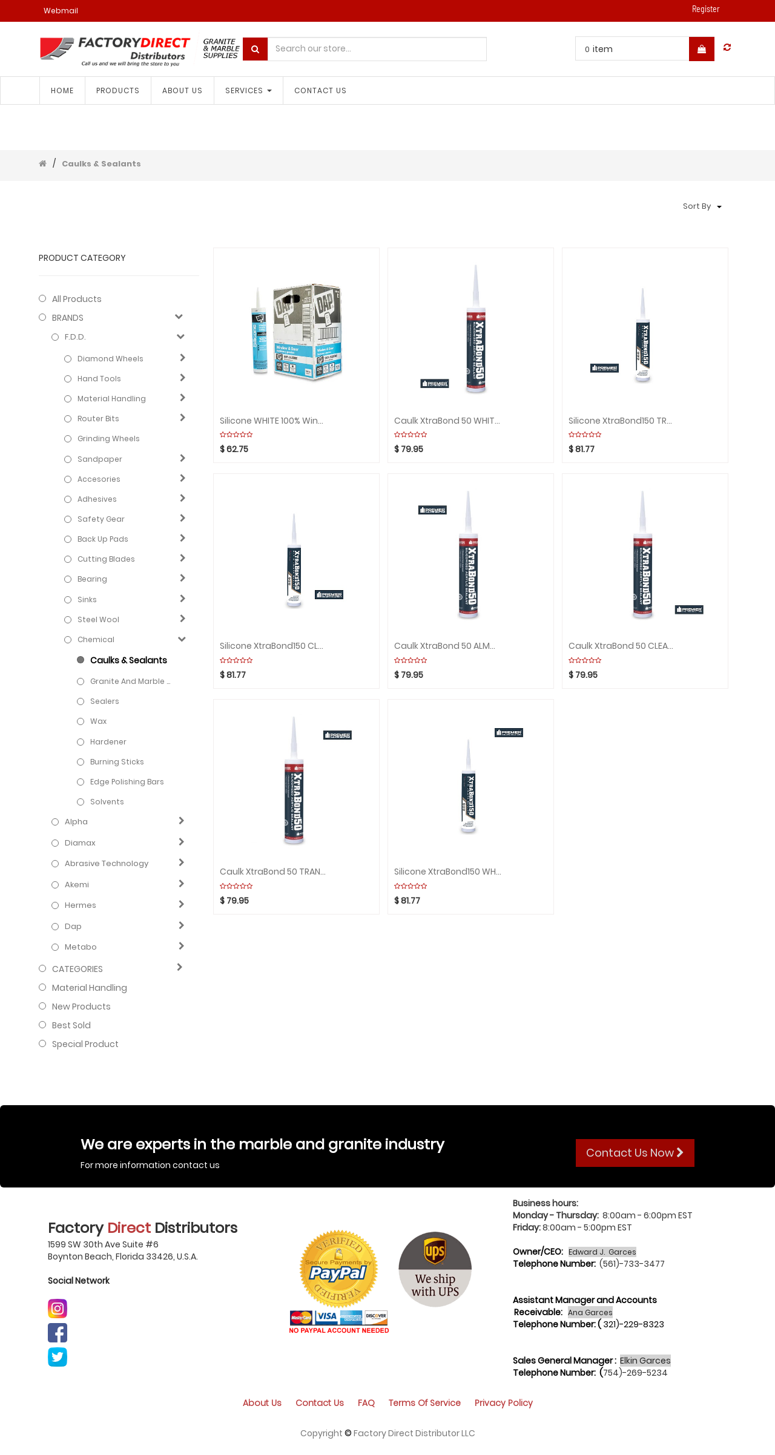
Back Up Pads (103, 539)
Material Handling (112, 398)
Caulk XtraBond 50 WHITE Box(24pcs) (447, 420)
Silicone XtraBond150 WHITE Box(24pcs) (447, 871)
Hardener (108, 742)
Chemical (96, 639)
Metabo (81, 947)
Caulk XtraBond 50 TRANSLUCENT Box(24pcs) (273, 871)
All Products (77, 299)
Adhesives (97, 499)
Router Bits (98, 418)
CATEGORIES (77, 969)
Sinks (87, 599)
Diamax (80, 843)
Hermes (80, 905)
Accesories (99, 479)
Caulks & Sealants (101, 163)
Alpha (76, 821)
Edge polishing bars (127, 782)
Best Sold (71, 1025)
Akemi (77, 884)
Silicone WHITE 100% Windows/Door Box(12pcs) (273, 420)
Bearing (92, 579)
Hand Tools (99, 378)
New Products (81, 1006)
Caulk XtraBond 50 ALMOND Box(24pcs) (447, 646)
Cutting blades (106, 559)
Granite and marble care (132, 681)
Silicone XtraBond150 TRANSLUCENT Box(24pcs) (622, 420)
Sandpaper (100, 459)
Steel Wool (98, 619)
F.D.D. (75, 337)
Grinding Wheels (109, 438)
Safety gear (101, 519)
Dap (73, 926)
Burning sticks (117, 762)
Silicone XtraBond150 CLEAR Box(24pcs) (273, 646)
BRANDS (68, 318)
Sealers (104, 701)
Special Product (85, 1044)
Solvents (107, 801)
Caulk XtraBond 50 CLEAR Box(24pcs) (622, 646)
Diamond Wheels (110, 358)
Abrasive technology (106, 863)
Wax (98, 721)
